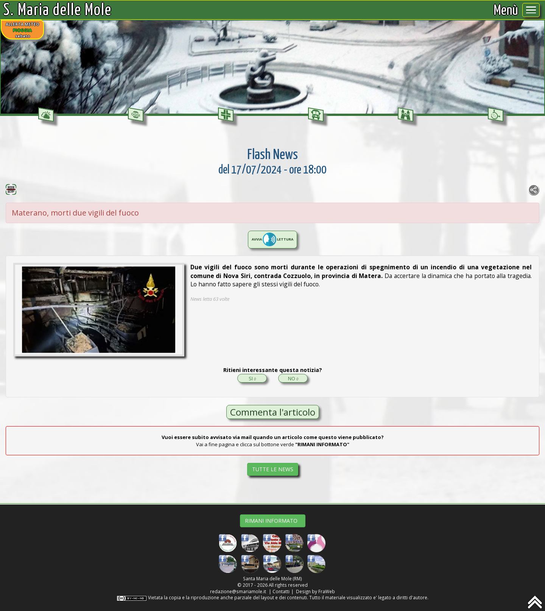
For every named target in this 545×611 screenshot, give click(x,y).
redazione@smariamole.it (238, 591)
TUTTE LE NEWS (272, 469)
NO (293, 378)
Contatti (281, 591)
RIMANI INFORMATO (273, 520)
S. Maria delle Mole (57, 11)
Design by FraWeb (315, 591)
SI (252, 378)
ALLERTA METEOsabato (22, 30)
